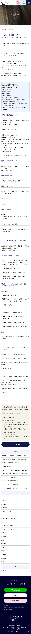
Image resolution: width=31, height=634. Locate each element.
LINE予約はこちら (9, 420)
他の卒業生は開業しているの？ (11, 101)
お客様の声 (4, 504)
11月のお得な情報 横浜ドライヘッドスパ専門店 (15, 473)
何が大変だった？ (7, 90)
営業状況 (3, 536)
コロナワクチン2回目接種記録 (10, 481)
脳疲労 (3, 551)
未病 (2, 540)
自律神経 (3, 554)
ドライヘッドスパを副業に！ (9, 477)
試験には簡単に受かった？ (9, 88)
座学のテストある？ (8, 96)
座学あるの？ (6, 94)
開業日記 (11, 29)
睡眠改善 (3, 544)
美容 (2, 547)
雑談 (2, 561)
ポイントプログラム (6, 529)
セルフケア (4, 522)
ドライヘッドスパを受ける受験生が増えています (14, 470)
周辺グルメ (4, 533)
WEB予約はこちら (9, 417)
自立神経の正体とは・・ (8, 466)
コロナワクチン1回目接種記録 (10, 484)
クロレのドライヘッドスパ (8, 518)
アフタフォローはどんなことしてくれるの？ (14, 100)
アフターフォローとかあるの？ (10, 98)
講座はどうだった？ (8, 92)
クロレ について (5, 515)
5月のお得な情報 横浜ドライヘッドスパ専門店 (14, 459)
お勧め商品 (4, 500)
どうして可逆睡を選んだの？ (10, 84)
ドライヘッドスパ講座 (7, 526)
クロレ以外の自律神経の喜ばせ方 (10, 463)
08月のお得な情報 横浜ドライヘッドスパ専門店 (15, 488)
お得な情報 (4, 507)
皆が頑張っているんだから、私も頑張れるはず (14, 455)
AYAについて (4, 497)
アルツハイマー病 (6, 511)
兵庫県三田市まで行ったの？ (10, 86)
